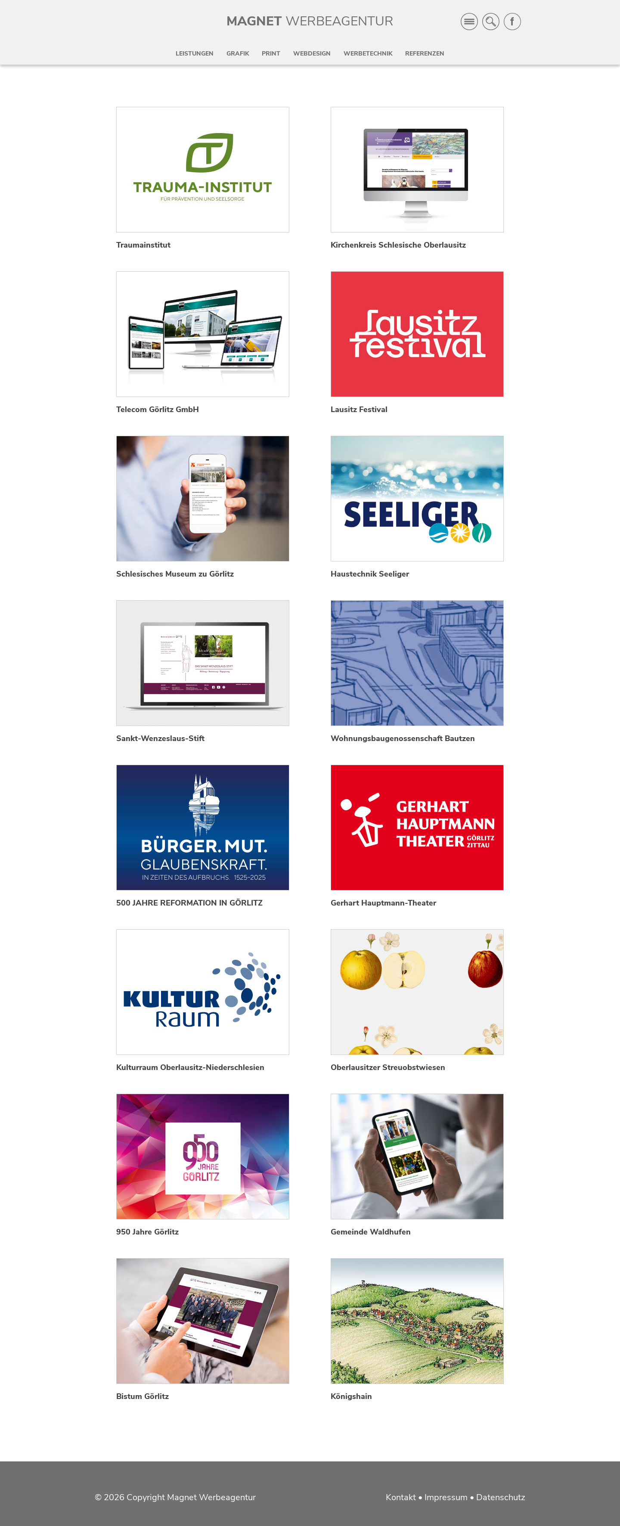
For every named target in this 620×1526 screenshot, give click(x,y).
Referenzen (424, 54)
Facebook (512, 21)
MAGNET (310, 21)
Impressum (446, 1497)
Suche (490, 21)
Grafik (237, 54)
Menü (469, 21)
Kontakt (401, 1497)
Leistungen (195, 54)
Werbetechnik (368, 54)
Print (271, 54)
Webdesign (312, 54)
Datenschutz (500, 1497)
